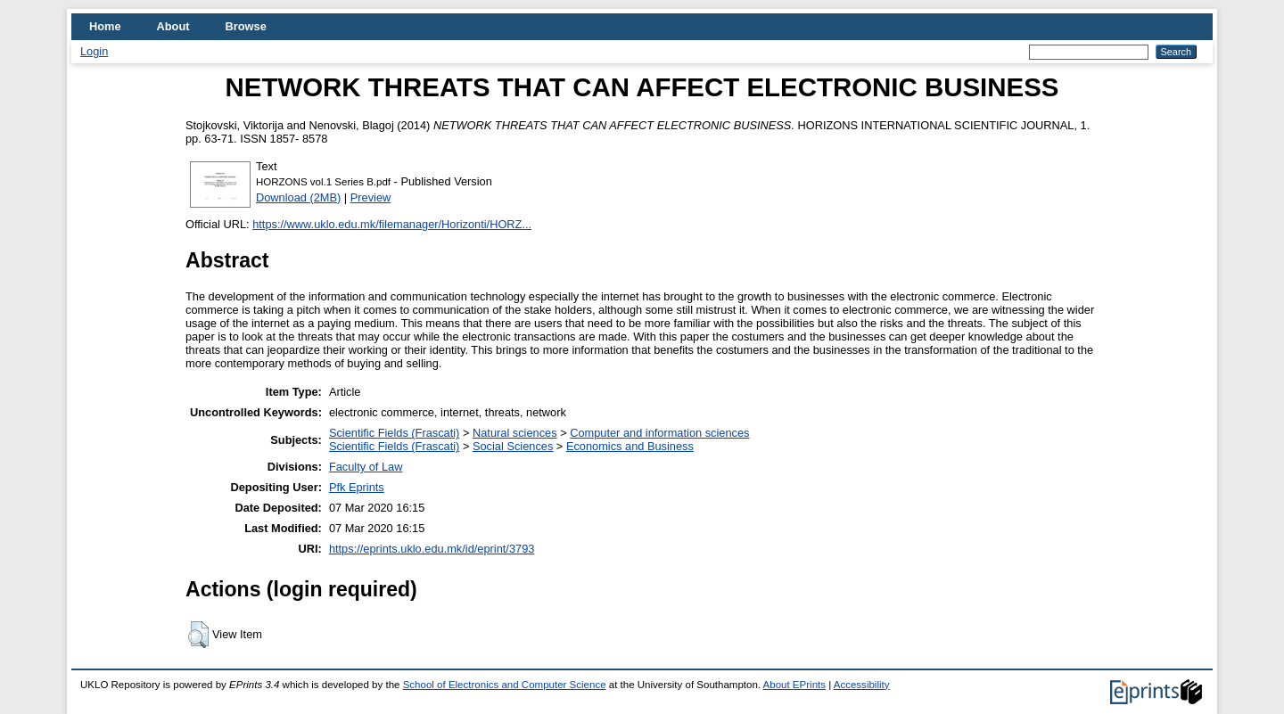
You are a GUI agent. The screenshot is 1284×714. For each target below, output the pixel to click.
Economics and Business (630, 446)
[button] (198, 634)
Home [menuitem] (105, 26)
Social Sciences (513, 446)
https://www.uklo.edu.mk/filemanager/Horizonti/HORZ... (391, 224)
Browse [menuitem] (246, 26)
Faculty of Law (366, 466)
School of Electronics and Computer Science (504, 684)
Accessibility (862, 684)
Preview (370, 197)
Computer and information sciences (659, 432)
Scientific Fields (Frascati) (394, 432)
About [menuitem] (173, 26)
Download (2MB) (298, 197)
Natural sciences (515, 432)
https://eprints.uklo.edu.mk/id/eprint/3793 (431, 548)
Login (94, 51)
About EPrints (794, 684)
